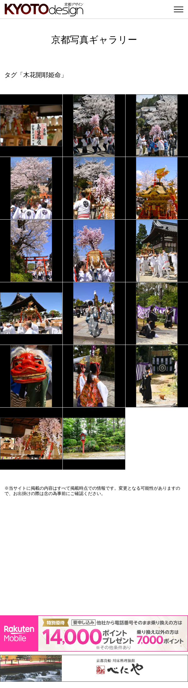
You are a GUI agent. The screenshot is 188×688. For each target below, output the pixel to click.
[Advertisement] (94, 556)
